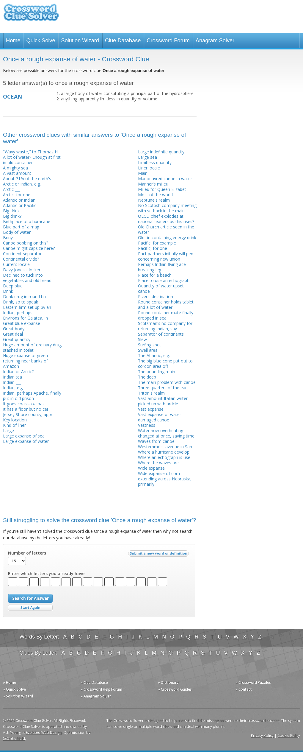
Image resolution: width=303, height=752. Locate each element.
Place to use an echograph (163, 280)
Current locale (16, 264)
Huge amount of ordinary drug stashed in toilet (32, 347)
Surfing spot (149, 345)
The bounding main (156, 371)
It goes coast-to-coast (24, 404)
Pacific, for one (152, 248)
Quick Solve (40, 40)
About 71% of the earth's (27, 178)
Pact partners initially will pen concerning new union (165, 256)
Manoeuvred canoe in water (165, 178)
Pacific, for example (157, 243)
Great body (13, 328)
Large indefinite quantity (161, 152)
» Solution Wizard (18, 696)
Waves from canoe (156, 441)
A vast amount (17, 173)
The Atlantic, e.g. (154, 355)
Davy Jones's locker (21, 270)
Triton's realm (151, 393)
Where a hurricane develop (163, 452)
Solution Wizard (80, 40)
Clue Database (123, 40)
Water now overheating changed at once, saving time (166, 433)
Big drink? (12, 216)
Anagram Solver (215, 40)
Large (8, 430)
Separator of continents (161, 334)
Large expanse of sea (24, 436)
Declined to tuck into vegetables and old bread (27, 277)
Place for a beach (155, 275)
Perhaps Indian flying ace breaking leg (162, 267)
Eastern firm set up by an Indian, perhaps (27, 309)
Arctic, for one (16, 194)
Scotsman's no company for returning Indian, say (165, 325)
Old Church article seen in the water (166, 229)
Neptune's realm (154, 200)
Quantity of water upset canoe (161, 288)
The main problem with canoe (167, 382)
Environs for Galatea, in (25, 318)
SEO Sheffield (14, 738)
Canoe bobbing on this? (25, 243)
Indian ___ (12, 382)
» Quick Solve (14, 689)
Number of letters (27, 553)
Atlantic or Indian (19, 200)
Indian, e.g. (13, 387)
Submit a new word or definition (159, 554)
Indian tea (12, 377)
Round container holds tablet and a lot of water (166, 304)
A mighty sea (15, 168)
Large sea (147, 157)
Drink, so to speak (20, 302)
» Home (9, 682)
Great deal (13, 334)
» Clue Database (94, 682)
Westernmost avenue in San (165, 446)
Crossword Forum (168, 40)
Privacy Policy (262, 735)
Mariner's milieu (153, 184)
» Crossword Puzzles (253, 682)
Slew (142, 339)
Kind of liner (14, 425)
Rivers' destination (155, 296)
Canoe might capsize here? (29, 248)
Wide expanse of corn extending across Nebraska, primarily (164, 479)
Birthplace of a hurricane (26, 221)
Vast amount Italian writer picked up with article (163, 401)
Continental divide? (21, 259)
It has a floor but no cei (25, 409)
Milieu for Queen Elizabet (162, 189)
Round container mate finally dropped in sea (165, 315)
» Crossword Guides (175, 689)
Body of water (17, 232)
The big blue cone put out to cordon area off (165, 363)
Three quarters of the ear (162, 387)
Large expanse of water (26, 441)
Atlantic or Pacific (19, 205)
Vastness (146, 425)
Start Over (30, 608)
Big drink (11, 211)
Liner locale (149, 168)
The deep (147, 377)
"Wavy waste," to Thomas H (30, 152)
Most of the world (155, 194)
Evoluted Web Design (44, 732)
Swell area (148, 350)
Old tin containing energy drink (167, 237)
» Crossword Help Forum (101, 689)
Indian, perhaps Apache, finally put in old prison (32, 395)
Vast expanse (151, 409)
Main (142, 173)
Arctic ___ (11, 189)
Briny (8, 237)
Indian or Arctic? (18, 371)
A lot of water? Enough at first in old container (32, 159)
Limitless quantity (155, 162)
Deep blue (13, 286)
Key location (15, 420)
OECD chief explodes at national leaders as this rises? (166, 218)
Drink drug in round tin (24, 296)
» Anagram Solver (96, 696)
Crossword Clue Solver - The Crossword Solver (31, 15)
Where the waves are (158, 462)
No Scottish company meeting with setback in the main (167, 208)
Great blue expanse (21, 323)
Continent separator (22, 253)
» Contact (244, 689)
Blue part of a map (21, 227)
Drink (8, 291)
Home (13, 40)
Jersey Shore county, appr (27, 414)
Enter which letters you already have (46, 573)
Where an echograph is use (164, 457)
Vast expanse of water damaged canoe (159, 417)
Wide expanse (151, 468)
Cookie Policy (288, 735)
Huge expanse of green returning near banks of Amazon (25, 361)
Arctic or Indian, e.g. (22, 184)
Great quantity (16, 339)
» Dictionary (168, 682)
